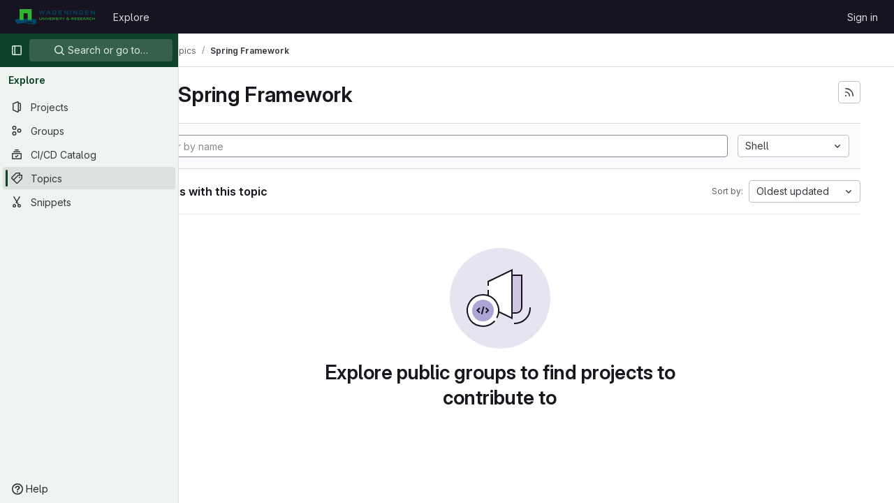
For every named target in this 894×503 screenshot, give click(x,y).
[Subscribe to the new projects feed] (849, 92)
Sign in (862, 17)
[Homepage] (55, 17)
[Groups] (89, 130)
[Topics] (89, 178)
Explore (131, 17)
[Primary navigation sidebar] (17, 50)
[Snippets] (89, 202)
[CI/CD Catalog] (89, 154)
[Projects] (89, 107)
